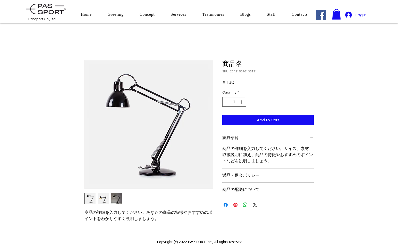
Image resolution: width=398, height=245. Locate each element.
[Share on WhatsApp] (245, 205)
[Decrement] (226, 101)
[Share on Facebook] (226, 205)
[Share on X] (255, 205)
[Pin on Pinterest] (235, 205)
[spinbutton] (234, 101)
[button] (336, 14)
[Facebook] (321, 15)
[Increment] (242, 101)
